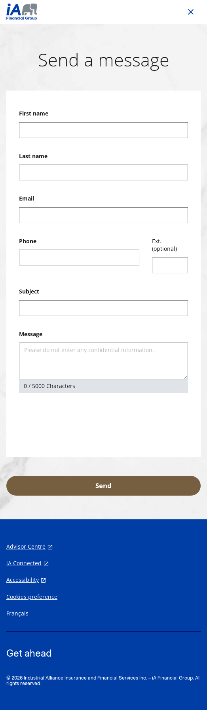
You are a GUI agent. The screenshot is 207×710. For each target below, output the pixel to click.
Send (103, 485)
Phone (27, 241)
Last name (33, 156)
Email (26, 198)
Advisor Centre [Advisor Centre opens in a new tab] (26, 546)
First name (33, 113)
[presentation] (79, 422)
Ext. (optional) (164, 245)
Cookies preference (31, 596)
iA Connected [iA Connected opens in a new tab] (24, 563)
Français (17, 613)
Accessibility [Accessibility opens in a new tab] (22, 579)
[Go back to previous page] (191, 12)
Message (30, 334)
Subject (29, 291)
